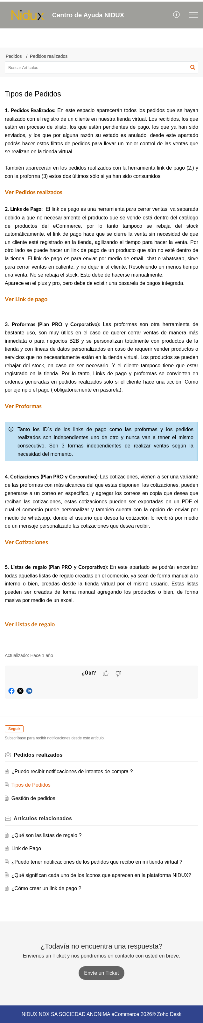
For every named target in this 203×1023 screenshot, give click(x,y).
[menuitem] (177, 15)
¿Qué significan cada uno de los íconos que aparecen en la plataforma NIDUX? (101, 875)
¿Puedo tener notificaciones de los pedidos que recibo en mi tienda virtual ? (96, 862)
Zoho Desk (169, 1014)
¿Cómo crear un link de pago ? (46, 888)
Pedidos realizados (48, 56)
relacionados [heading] (43, 818)
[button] (177, 15)
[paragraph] (101, 375)
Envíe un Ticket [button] (101, 973)
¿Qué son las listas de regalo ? (46, 835)
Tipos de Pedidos (31, 785)
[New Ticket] (101, 973)
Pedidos (14, 56)
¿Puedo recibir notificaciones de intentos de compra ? (72, 771)
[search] (101, 67)
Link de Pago (26, 848)
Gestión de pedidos (33, 798)
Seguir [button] (14, 729)
